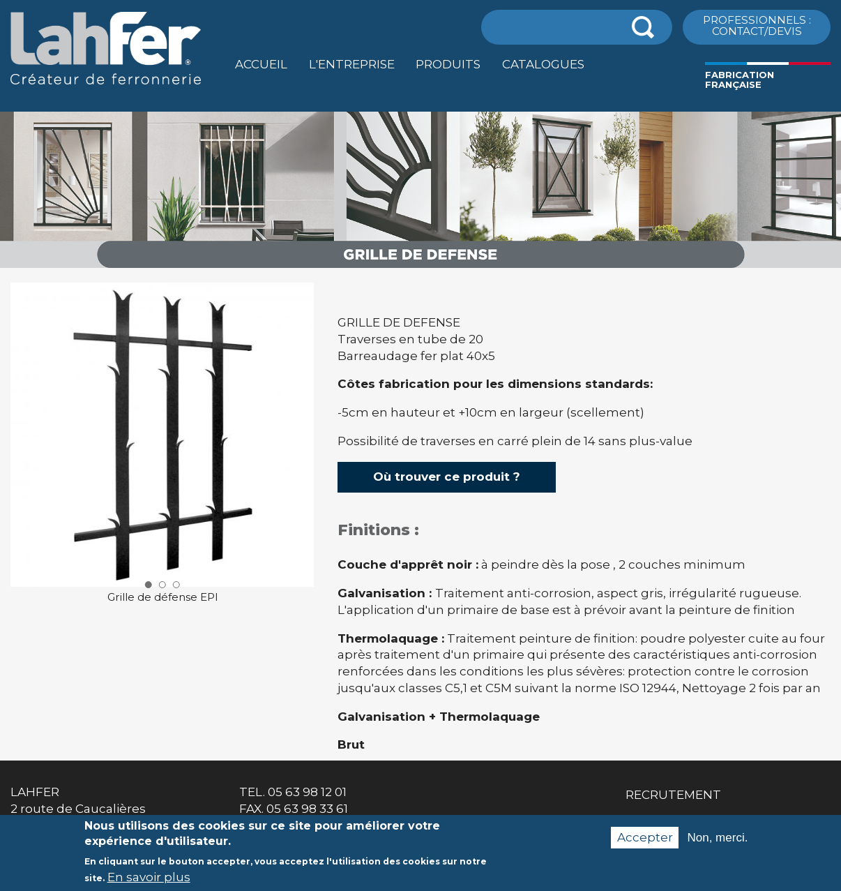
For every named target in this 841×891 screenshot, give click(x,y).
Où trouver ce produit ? (446, 477)
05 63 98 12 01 (307, 792)
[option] (420, 268)
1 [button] (147, 584)
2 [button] (162, 584)
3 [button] (176, 584)
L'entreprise (352, 64)
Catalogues (543, 64)
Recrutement (673, 795)
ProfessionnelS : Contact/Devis (757, 25)
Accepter (645, 845)
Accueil (261, 64)
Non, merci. (717, 844)
